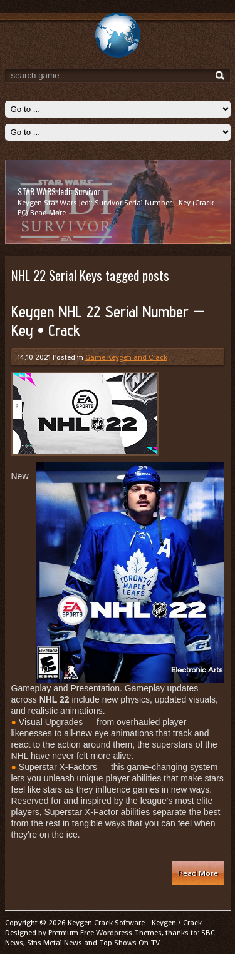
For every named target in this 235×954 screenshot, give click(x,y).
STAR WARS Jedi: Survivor (59, 191)
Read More (48, 213)
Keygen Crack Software (106, 923)
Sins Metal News (54, 943)
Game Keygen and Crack (126, 357)
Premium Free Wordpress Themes (105, 933)
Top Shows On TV (129, 943)
